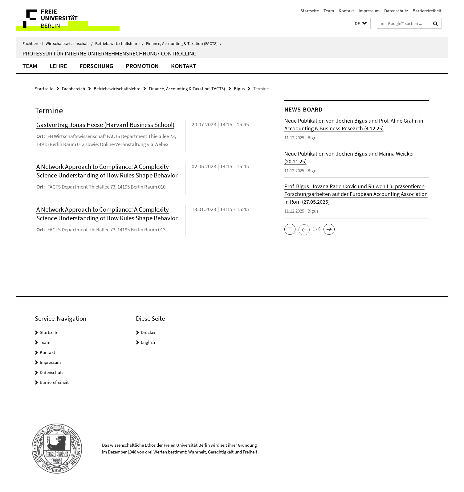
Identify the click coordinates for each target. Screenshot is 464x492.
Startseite (309, 11)
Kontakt (346, 11)
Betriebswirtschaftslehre (119, 43)
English (148, 342)
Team (329, 11)
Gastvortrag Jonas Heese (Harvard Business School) (105, 124)
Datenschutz (396, 11)
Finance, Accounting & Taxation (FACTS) (184, 43)
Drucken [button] (149, 332)
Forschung (96, 66)
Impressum (369, 11)
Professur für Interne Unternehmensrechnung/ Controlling (109, 53)
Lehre (58, 66)
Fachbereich (73, 88)
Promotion (142, 66)
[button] (361, 23)
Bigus (239, 88)
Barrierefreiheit (427, 11)
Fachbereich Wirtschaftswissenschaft (57, 43)
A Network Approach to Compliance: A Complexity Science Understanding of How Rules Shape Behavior (106, 170)
